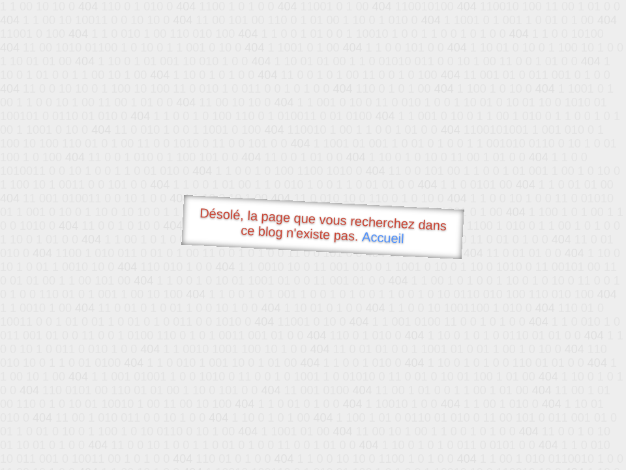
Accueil (383, 237)
